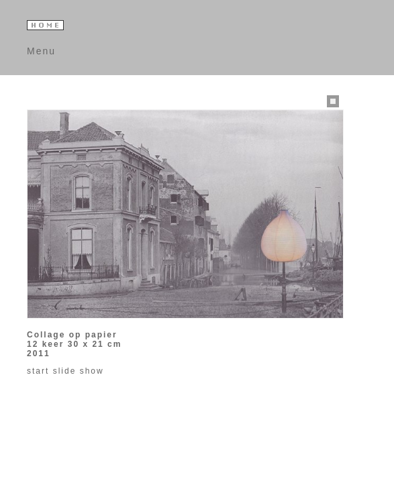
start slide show (65, 371)
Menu (41, 51)
